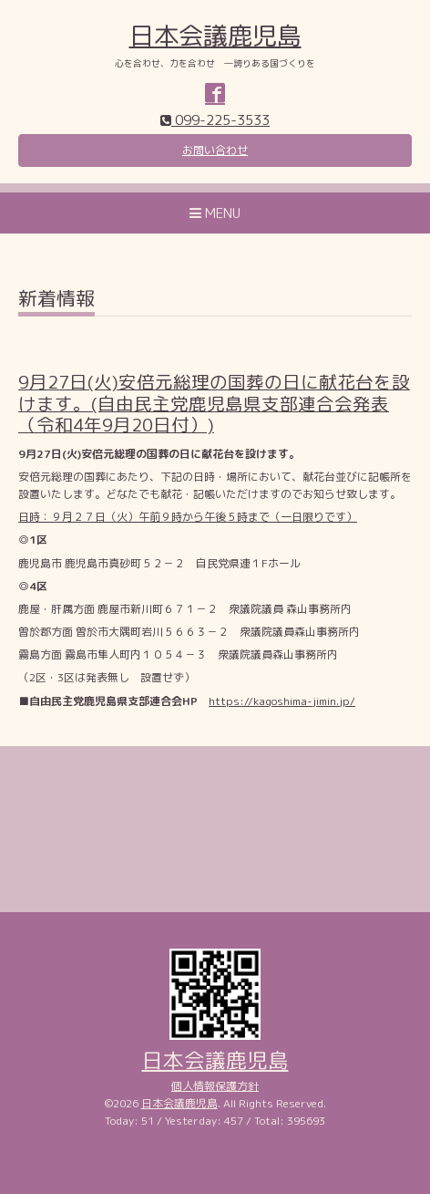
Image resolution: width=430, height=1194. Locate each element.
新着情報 (56, 300)
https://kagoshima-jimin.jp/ (282, 701)
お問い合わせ (215, 150)
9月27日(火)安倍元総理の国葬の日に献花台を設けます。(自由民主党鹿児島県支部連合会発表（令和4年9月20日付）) (214, 403)
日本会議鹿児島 (215, 35)
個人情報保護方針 (215, 1086)
